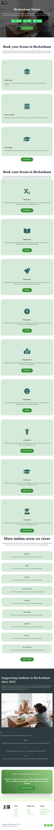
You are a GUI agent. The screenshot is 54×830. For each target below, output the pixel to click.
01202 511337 (43, 814)
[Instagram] (51, 825)
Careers (29, 812)
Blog (28, 809)
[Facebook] (45, 825)
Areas (15, 814)
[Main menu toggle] (52, 2)
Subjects (16, 812)
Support (29, 811)
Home (15, 809)
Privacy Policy (30, 814)
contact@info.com (44, 812)
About (15, 811)
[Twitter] (48, 825)
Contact (16, 816)
